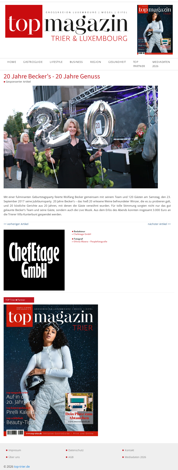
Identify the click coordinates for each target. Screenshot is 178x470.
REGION (95, 62)
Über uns (14, 457)
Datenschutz (76, 450)
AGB (70, 457)
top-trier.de (22, 467)
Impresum (15, 450)
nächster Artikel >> (159, 224)
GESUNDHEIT (117, 62)
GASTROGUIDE (32, 62)
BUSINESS (76, 62)
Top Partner (139, 64)
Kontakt (129, 450)
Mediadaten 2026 (161, 64)
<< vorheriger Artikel (16, 224)
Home (11, 62)
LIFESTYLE (56, 62)
